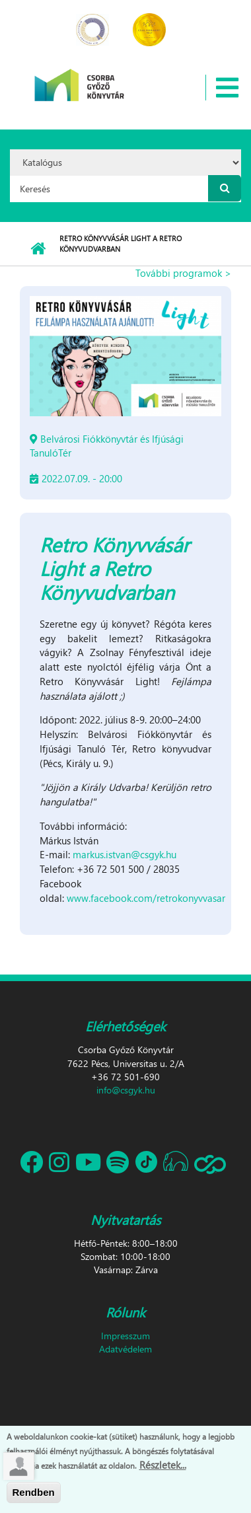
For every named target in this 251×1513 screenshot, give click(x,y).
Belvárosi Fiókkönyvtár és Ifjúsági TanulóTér (107, 445)
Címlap (38, 249)
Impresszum (125, 1335)
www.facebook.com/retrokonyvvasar (146, 897)
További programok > (183, 272)
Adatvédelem (125, 1349)
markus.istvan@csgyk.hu (124, 854)
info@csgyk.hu (125, 1090)
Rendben (34, 1495)
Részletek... (162, 1468)
